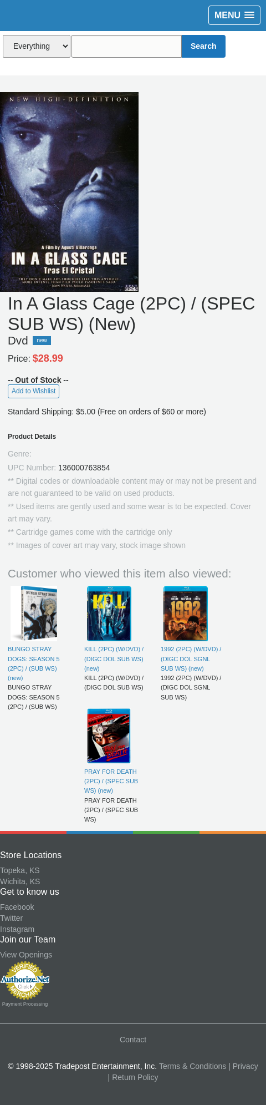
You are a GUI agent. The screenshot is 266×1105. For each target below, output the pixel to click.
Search (204, 46)
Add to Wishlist (33, 391)
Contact (133, 1039)
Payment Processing (25, 1004)
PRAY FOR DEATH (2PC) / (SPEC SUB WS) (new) (111, 781)
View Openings (26, 954)
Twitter (11, 918)
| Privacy (243, 1066)
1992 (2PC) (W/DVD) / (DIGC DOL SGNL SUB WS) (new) (191, 659)
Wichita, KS (20, 881)
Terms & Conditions (192, 1066)
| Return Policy (133, 1077)
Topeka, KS (20, 870)
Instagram (17, 929)
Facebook (17, 907)
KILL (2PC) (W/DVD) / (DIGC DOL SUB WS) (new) (114, 659)
